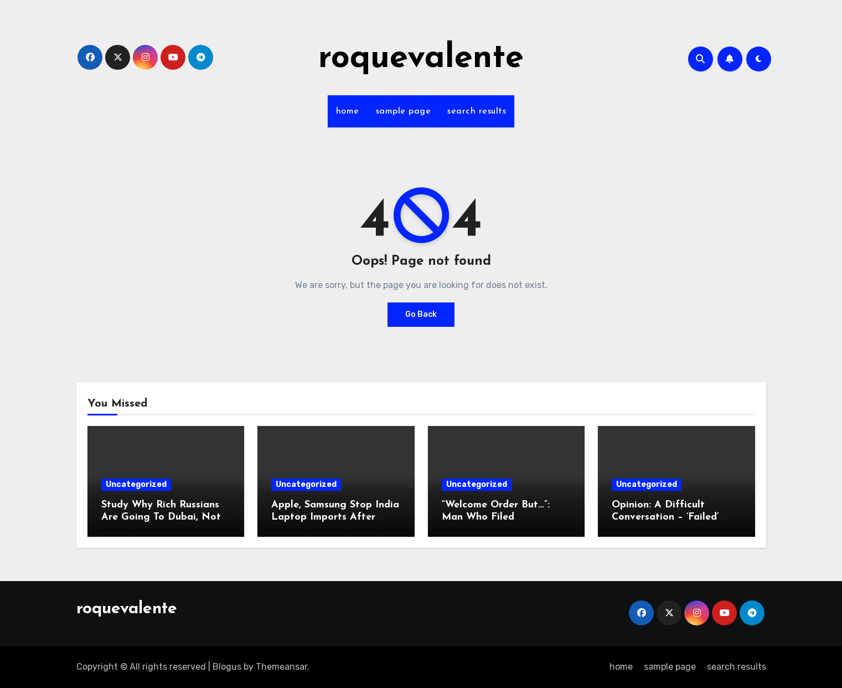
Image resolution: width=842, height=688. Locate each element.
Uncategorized (136, 484)
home (347, 111)
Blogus (227, 666)
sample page (403, 111)
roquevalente (421, 58)
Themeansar (281, 666)
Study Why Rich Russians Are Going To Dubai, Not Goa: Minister (161, 517)
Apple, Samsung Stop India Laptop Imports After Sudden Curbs (335, 517)
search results (476, 111)
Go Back (421, 314)
